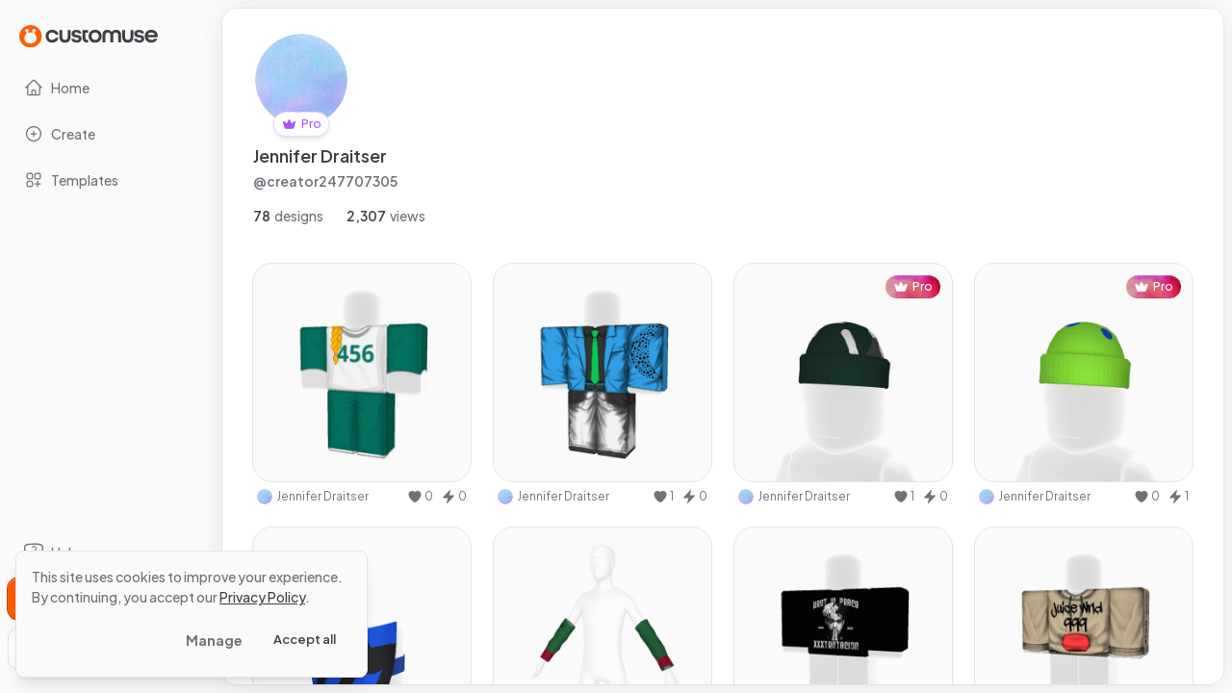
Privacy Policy (262, 596)
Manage (214, 640)
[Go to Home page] (88, 35)
